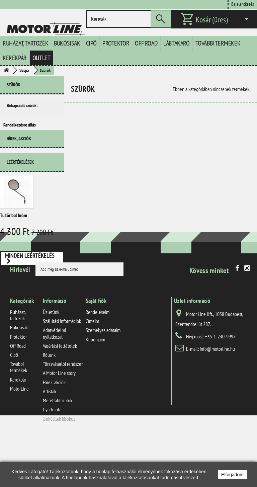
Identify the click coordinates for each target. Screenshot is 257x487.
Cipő (91, 43)
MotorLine (19, 437)
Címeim (92, 370)
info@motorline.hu (217, 398)
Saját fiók (96, 350)
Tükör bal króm (13, 225)
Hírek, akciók (19, 151)
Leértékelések (20, 172)
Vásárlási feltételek (60, 395)
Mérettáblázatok (57, 449)
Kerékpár (15, 58)
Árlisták (49, 440)
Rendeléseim (97, 361)
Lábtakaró (176, 43)
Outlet (41, 58)
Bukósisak (67, 43)
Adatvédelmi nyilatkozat (54, 382)
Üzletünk (51, 361)
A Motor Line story (59, 422)
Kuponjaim (95, 388)
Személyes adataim (103, 379)
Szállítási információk (62, 370)
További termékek (218, 43)
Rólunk (49, 404)
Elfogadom (232, 474)
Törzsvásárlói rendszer (63, 413)
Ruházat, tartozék (25, 43)
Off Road (146, 43)
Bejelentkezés (242, 4)
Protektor (115, 43)
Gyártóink (51, 458)
